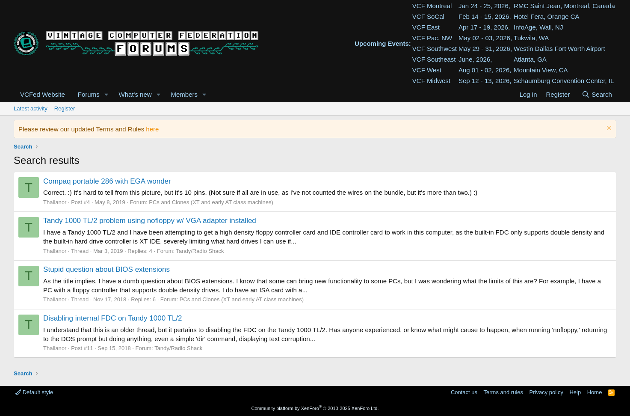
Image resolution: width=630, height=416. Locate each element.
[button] (106, 94)
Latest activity (30, 108)
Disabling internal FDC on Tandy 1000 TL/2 (112, 318)
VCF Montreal (432, 5)
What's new (135, 94)
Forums (89, 94)
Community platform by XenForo (315, 408)
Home (594, 392)
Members (184, 94)
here (152, 129)
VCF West (426, 70)
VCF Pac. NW (432, 38)
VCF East (426, 27)
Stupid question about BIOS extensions (106, 269)
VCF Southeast (434, 59)
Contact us (464, 392)
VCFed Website (42, 94)
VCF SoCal (428, 16)
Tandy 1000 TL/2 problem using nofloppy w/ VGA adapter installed (149, 221)
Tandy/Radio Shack (200, 251)
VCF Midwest (431, 80)
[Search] (596, 94)
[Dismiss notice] (608, 129)
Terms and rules (503, 392)
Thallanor (54, 202)
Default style (34, 392)
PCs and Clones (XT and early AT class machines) (211, 202)
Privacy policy (546, 392)
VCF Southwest (434, 48)
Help (575, 392)
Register (64, 108)
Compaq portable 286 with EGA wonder (107, 181)
